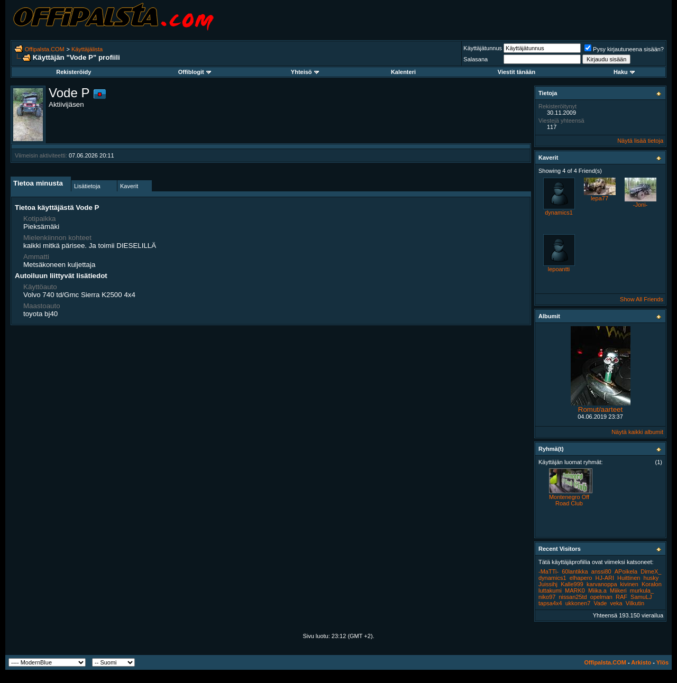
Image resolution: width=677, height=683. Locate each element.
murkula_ (642, 590)
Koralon (652, 584)
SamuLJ (641, 597)
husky (651, 578)
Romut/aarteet (600, 409)
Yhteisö (305, 72)
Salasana (475, 59)
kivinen (629, 584)
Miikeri (618, 590)
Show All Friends (641, 299)
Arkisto (641, 662)
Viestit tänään (516, 72)
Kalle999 (572, 584)
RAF (621, 597)
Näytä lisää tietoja (640, 140)
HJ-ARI (605, 578)
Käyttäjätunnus (482, 48)
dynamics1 (559, 212)
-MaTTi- (548, 571)
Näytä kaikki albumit (637, 432)
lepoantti (559, 269)
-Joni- (640, 204)
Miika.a (597, 590)
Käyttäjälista (87, 49)
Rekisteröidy (73, 72)
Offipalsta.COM (45, 49)
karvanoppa (602, 584)
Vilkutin (635, 603)
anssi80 (601, 571)
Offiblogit (194, 72)
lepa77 (599, 198)
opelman (601, 597)
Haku (624, 72)
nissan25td (573, 597)
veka (616, 603)
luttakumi (550, 590)
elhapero (581, 578)
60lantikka (575, 571)
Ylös (662, 662)
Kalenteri (403, 72)
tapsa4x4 (550, 603)
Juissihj (547, 584)
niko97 (546, 597)
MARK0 (575, 590)
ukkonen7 (578, 603)
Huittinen (628, 578)
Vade (600, 603)
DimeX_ (651, 571)
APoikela (626, 571)
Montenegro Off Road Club (569, 500)
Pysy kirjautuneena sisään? (624, 49)
